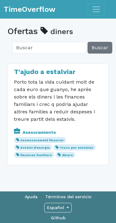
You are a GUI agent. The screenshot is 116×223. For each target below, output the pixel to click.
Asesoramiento (35, 132)
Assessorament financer (42, 140)
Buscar (100, 47)
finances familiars (36, 155)
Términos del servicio (68, 196)
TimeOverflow (29, 9)
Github (58, 217)
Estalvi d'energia (35, 148)
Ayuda (31, 196)
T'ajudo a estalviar (44, 72)
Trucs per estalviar (76, 148)
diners (67, 155)
